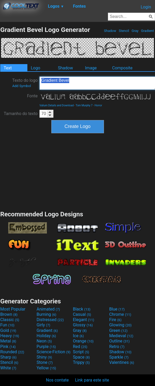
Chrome (120, 314)
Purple (46, 346)
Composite (122, 67)
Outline (119, 341)
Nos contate (57, 380)
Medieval (121, 335)
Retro (116, 346)
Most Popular (13, 309)
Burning (46, 314)
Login (146, 6)
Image (91, 67)
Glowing (120, 324)
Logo (35, 67)
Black (82, 309)
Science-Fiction (54, 351)
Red (80, 346)
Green (118, 330)
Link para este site (92, 380)
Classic (9, 319)
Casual (82, 314)
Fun (7, 324)
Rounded (12, 351)
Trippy (81, 362)
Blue (117, 309)
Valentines (121, 362)
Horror (98, 105)
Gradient (147, 31)
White (8, 367)
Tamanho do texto (21, 113)
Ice (78, 335)
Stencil (124, 31)
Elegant (83, 319)
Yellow (46, 367)
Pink (8, 346)
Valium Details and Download (56, 105)
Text (8, 67)
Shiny (44, 357)
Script (81, 351)
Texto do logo (25, 83)
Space (81, 357)
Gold (8, 330)
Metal (8, 341)
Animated (48, 309)
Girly (43, 324)
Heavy (9, 335)
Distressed (50, 319)
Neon (44, 341)
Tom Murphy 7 (84, 105)
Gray (135, 31)
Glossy (83, 324)
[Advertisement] (77, 171)
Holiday (46, 335)
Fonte (32, 95)
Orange (83, 341)
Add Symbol (21, 86)
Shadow (110, 31)
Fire (115, 319)
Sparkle (118, 357)
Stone (45, 362)
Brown (8, 314)
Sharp (8, 357)
